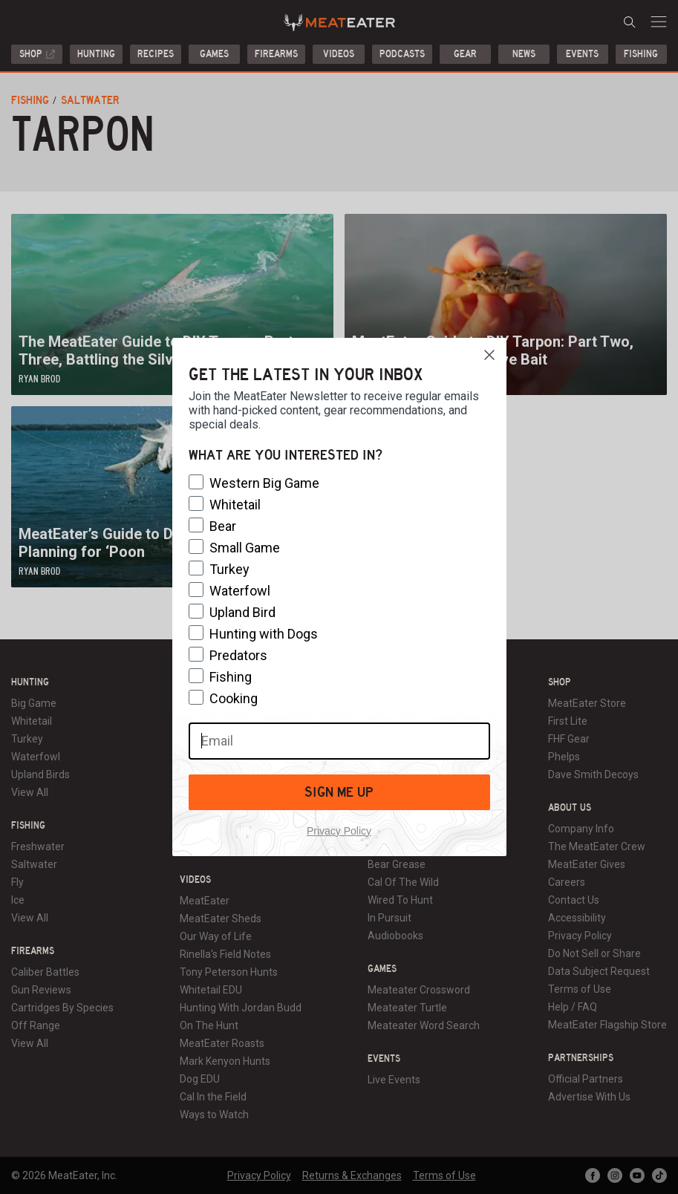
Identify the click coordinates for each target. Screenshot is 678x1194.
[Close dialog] (489, 355)
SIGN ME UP (339, 791)
